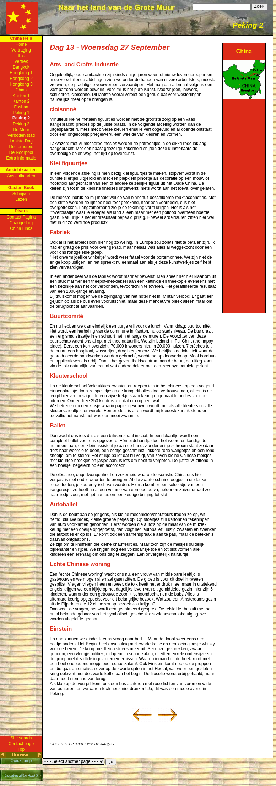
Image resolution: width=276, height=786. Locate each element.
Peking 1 (21, 112)
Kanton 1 (20, 95)
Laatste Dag (21, 141)
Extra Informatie (21, 158)
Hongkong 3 (21, 84)
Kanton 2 (20, 101)
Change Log (21, 222)
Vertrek (21, 61)
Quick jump (21, 760)
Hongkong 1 (21, 72)
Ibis (21, 55)
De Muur (21, 129)
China (21, 89)
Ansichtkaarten (21, 175)
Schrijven (21, 193)
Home (21, 44)
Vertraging (21, 50)
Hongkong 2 (21, 78)
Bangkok (21, 67)
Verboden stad (21, 135)
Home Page (22, 18)
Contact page (21, 743)
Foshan (21, 106)
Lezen (21, 199)
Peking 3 (21, 124)
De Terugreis (21, 146)
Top (21, 749)
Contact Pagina (21, 217)
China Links (21, 228)
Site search (21, 738)
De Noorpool (21, 152)
